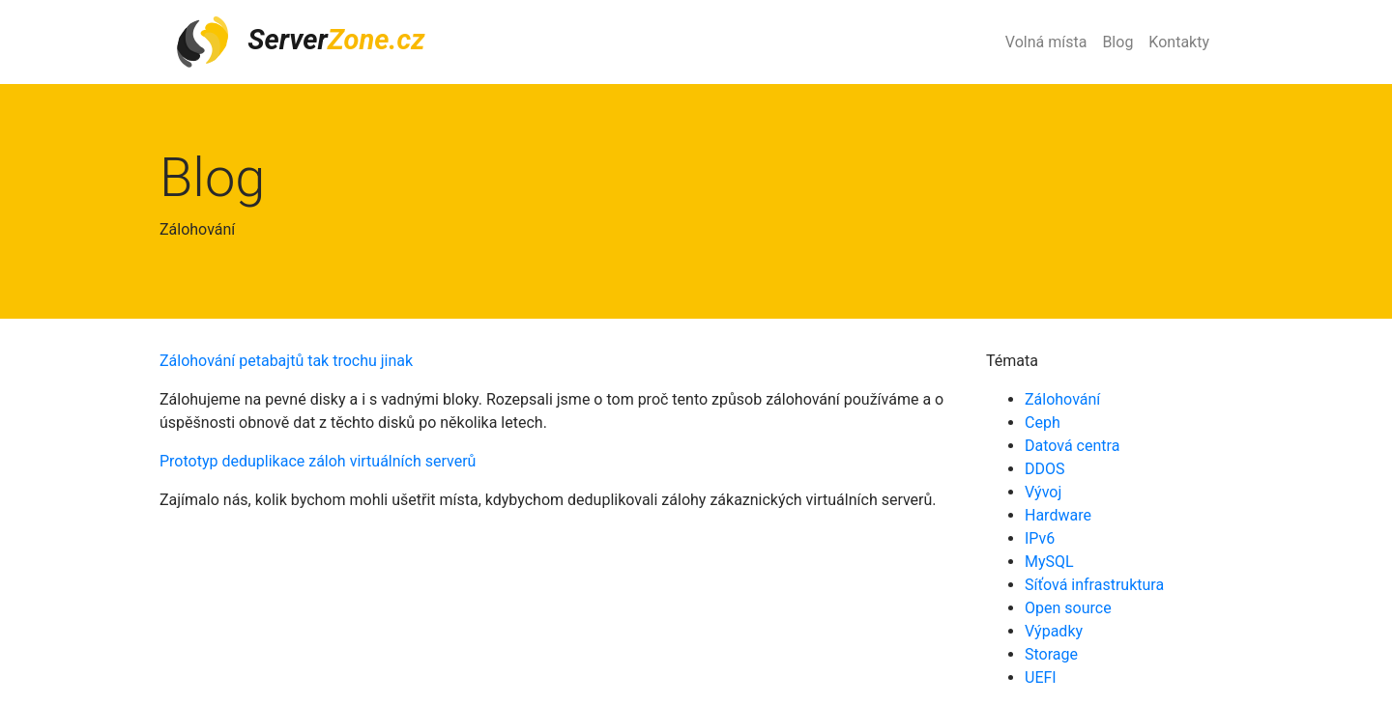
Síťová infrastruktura (1094, 585)
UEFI (1041, 677)
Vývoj (1043, 492)
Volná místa (1046, 42)
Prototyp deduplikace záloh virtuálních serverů (318, 461)
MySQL (1049, 561)
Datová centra (1072, 446)
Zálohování (1062, 399)
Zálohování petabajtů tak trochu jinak (286, 361)
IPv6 (1040, 538)
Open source (1068, 608)
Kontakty (1178, 42)
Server (299, 42)
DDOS (1045, 469)
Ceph (1042, 422)
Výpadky (1054, 631)
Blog (1117, 42)
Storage (1051, 654)
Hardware (1058, 515)
